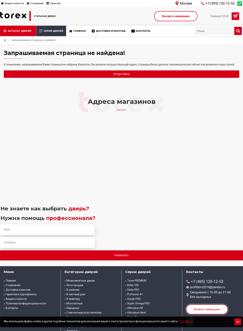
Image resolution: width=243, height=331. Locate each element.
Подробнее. (185, 321)
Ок (237, 321)
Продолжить (121, 74)
